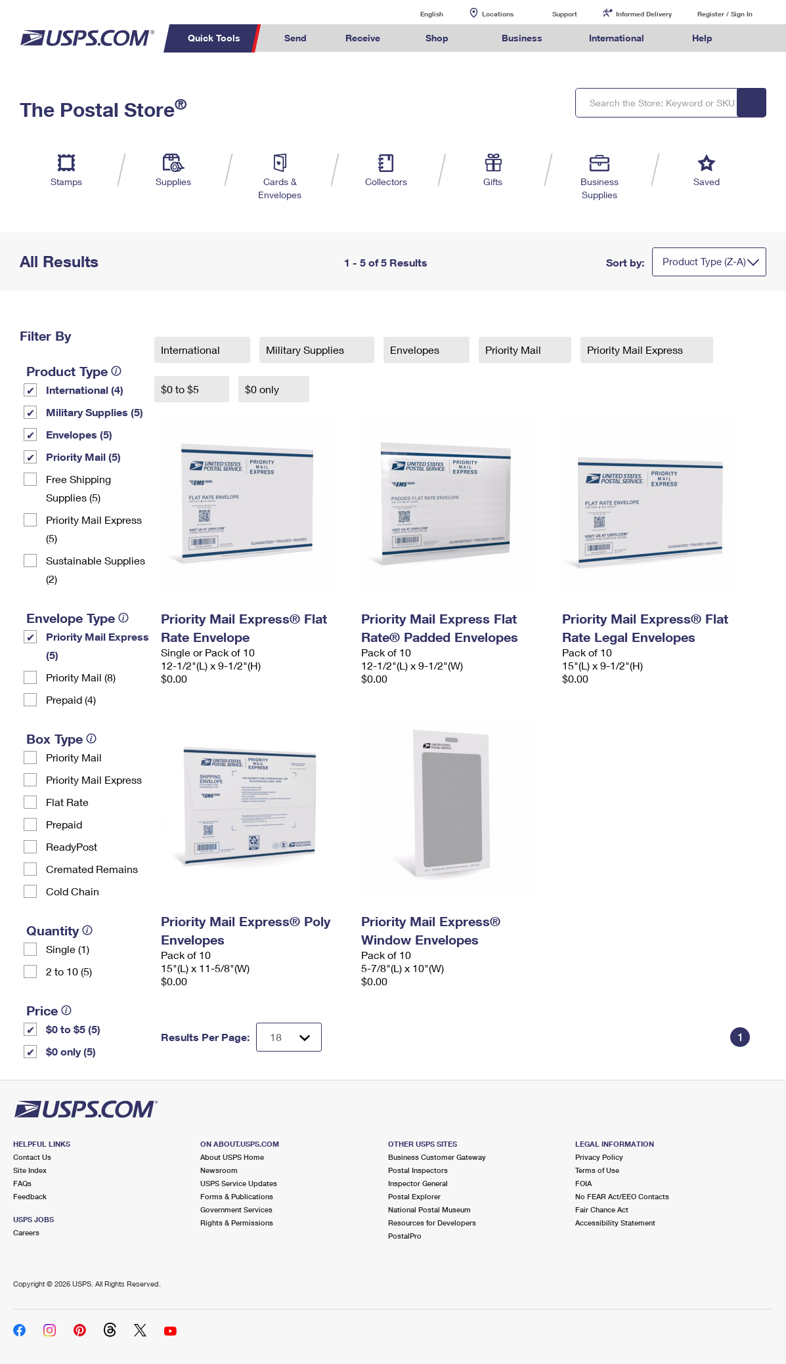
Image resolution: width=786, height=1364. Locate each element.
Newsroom (219, 1170)
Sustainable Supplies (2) (95, 569)
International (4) (84, 389)
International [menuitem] (616, 37)
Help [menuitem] (702, 37)
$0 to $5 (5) (73, 1029)
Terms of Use (597, 1170)
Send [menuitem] (295, 37)
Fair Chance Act (601, 1209)
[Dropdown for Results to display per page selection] (289, 1037)
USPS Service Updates (238, 1183)
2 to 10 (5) (69, 971)
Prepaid (64, 824)
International (192, 349)
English (418, 13)
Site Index (30, 1170)
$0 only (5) (71, 1051)
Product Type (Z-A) (704, 261)
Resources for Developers (432, 1222)
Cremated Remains (92, 869)
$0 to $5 (181, 389)
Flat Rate (67, 802)
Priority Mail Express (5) (94, 528)
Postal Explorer (414, 1196)
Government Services (236, 1209)
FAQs (22, 1183)
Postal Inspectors (418, 1170)
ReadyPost (71, 846)
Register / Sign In (725, 14)
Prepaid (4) (71, 699)
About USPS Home (232, 1157)
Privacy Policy (599, 1157)
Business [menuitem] (522, 37)
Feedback (30, 1196)
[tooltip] (116, 371)
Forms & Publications (236, 1196)
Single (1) (67, 949)
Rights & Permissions (236, 1222)
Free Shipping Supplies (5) (78, 488)
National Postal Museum (429, 1209)
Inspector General (418, 1183)
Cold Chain (72, 891)
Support (564, 14)
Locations (497, 14)
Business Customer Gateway (437, 1157)
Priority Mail (74, 757)
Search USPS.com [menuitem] (756, 38)
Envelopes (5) (79, 434)
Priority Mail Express (94, 779)
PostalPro (405, 1235)
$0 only (263, 389)
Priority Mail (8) (81, 677)
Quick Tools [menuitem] (214, 37)
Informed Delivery (644, 14)
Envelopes (416, 349)
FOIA (583, 1183)
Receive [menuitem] (362, 37)
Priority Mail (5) (83, 456)
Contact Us (32, 1157)
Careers (26, 1232)
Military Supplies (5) (94, 412)
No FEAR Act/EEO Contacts (622, 1196)
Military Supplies (306, 349)
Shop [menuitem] (437, 37)
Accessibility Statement (615, 1222)
